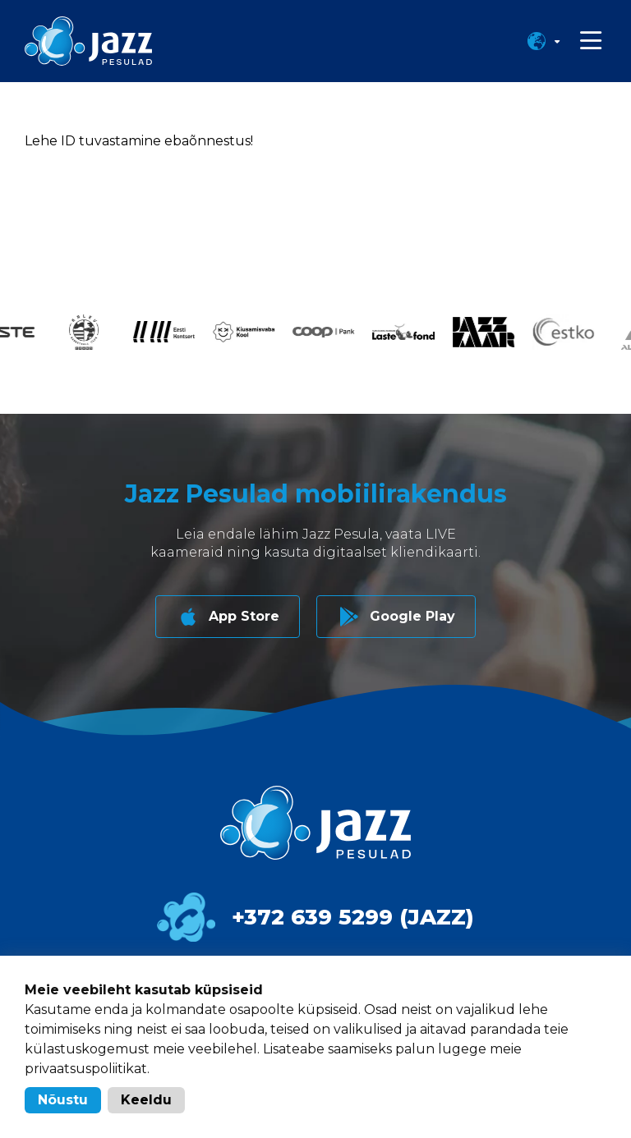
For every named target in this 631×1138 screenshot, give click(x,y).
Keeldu (146, 1100)
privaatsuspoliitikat (86, 1068)
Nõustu (63, 1100)
